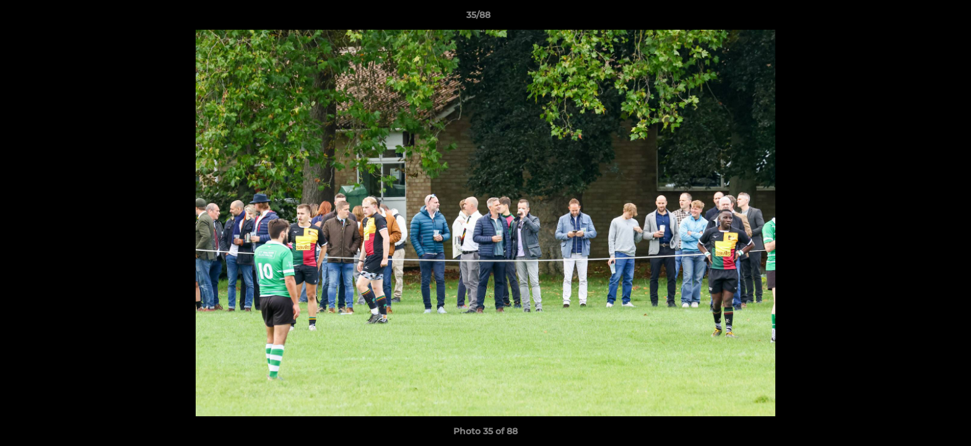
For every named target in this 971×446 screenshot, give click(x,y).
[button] (919, 18)
